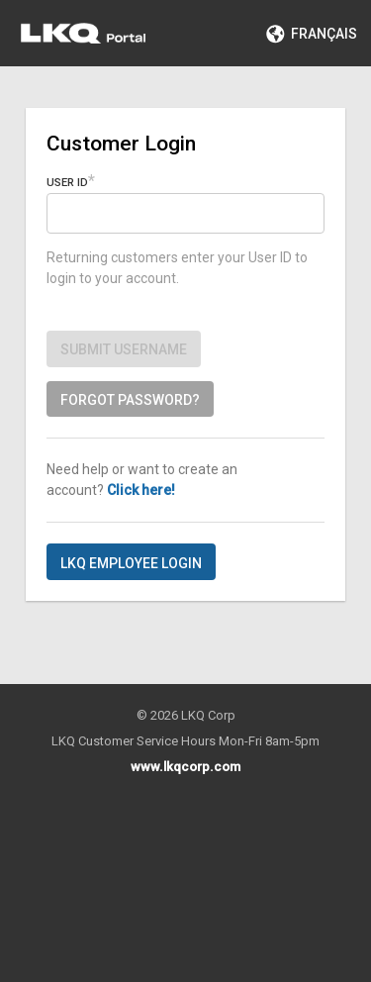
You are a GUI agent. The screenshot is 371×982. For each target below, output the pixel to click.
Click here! (141, 490)
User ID (67, 182)
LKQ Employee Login (131, 563)
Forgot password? (130, 400)
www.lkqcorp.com (185, 766)
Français (311, 34)
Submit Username (123, 349)
